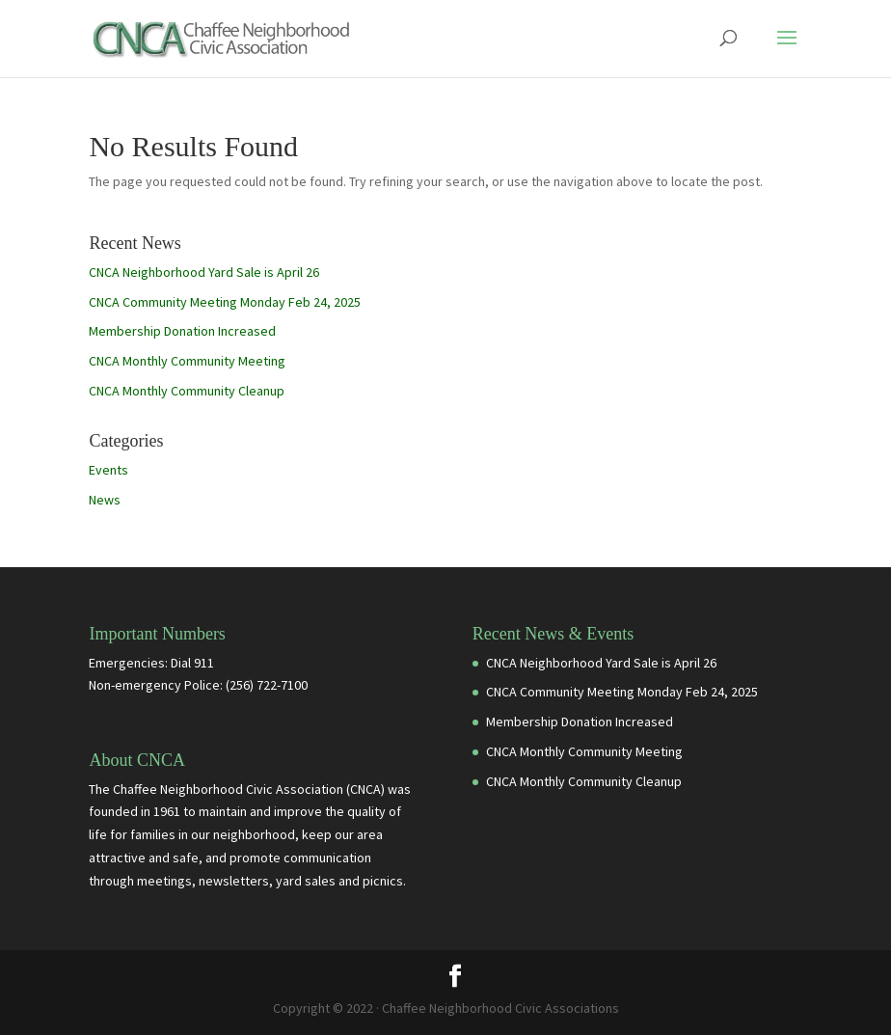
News (105, 499)
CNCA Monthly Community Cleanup (186, 390)
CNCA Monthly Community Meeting (187, 360)
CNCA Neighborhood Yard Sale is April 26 (204, 272)
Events (108, 469)
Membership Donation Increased (182, 331)
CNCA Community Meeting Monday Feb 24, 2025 (225, 302)
